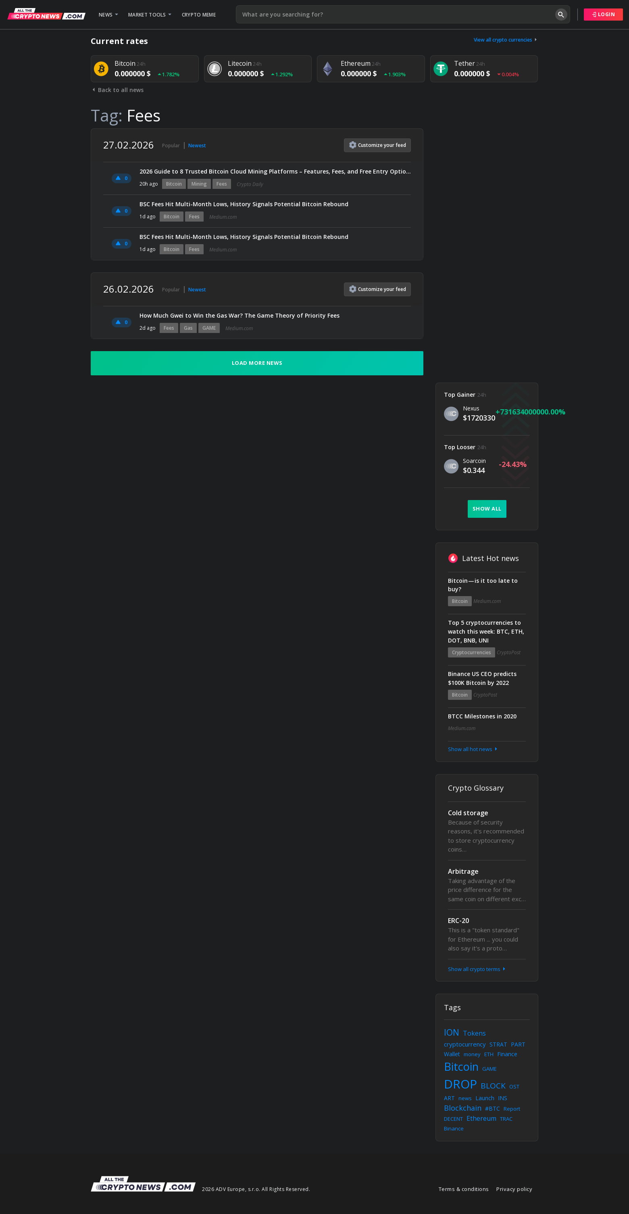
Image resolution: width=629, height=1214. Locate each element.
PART (518, 1044)
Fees (222, 183)
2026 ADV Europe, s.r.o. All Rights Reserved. (256, 1189)
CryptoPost (509, 652)
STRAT (498, 1044)
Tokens (474, 1033)
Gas (188, 327)
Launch (484, 1098)
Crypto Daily (250, 184)
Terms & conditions (464, 1189)
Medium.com (223, 216)
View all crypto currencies (506, 39)
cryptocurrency (465, 1044)
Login (603, 14)
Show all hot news (473, 749)
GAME (209, 327)
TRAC (506, 1118)
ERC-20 (458, 920)
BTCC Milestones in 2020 (482, 716)
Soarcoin (474, 461)
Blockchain (462, 1108)
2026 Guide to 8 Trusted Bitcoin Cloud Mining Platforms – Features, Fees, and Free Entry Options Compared (275, 171)
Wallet (452, 1054)
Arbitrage (463, 871)
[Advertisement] (486, 249)
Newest (197, 145)
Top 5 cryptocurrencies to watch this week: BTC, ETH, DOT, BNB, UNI (486, 631)
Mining (199, 183)
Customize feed (377, 145)
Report (512, 1108)
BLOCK (493, 1085)
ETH (489, 1054)
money (472, 1054)
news (465, 1098)
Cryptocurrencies (471, 652)
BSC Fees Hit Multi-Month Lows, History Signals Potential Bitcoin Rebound (244, 204)
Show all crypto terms (477, 969)
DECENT (453, 1118)
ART (449, 1098)
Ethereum (481, 1118)
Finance (507, 1054)
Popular (171, 145)
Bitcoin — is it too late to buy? (483, 585)
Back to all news (117, 90)
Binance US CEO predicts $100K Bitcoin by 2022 (482, 678)
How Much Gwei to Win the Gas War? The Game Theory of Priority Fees (239, 315)
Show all (487, 508)
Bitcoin (174, 183)
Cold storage (468, 812)
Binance (454, 1128)
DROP (460, 1084)
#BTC (492, 1108)
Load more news (257, 362)
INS (502, 1098)
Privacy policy (514, 1189)
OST (514, 1086)
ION (451, 1032)
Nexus (471, 408)
